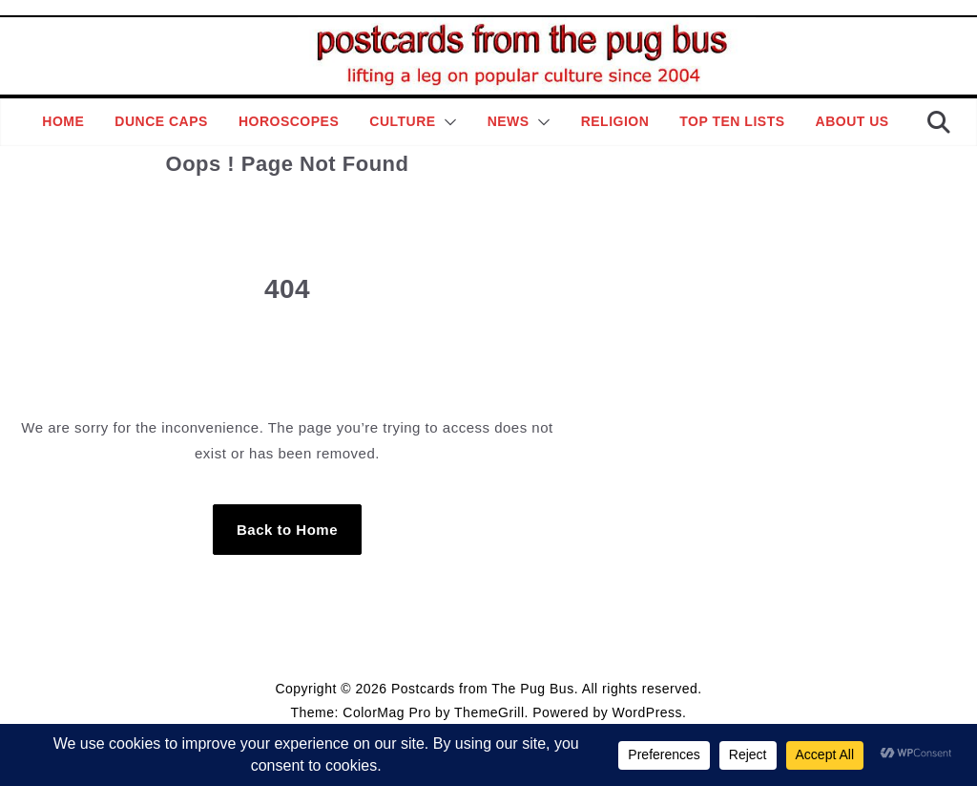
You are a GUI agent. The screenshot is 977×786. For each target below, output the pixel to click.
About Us (852, 121)
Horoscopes (289, 121)
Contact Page (577, 642)
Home (63, 121)
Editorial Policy (483, 642)
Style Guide (395, 642)
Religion (615, 121)
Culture (402, 121)
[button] (446, 122)
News (509, 121)
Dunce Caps (161, 121)
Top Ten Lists (731, 121)
